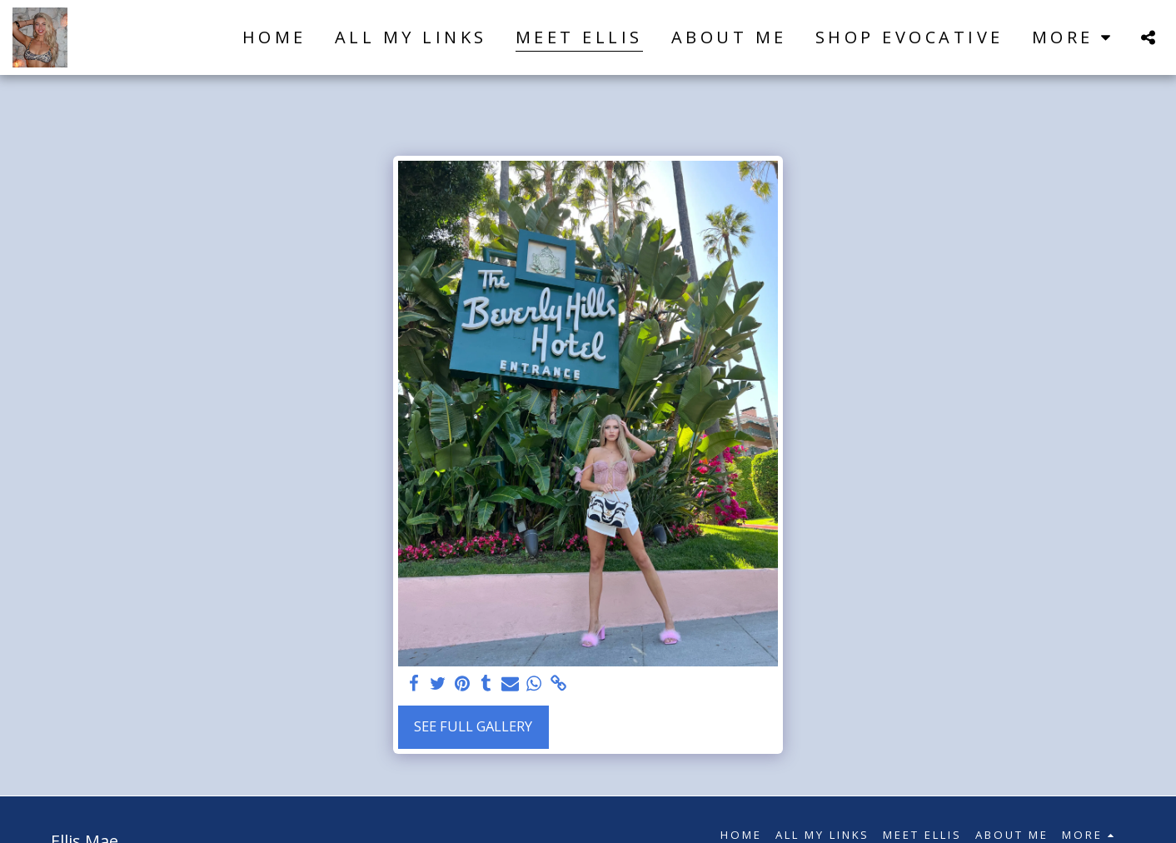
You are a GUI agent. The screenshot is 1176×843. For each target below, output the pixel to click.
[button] (1148, 37)
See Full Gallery (473, 726)
